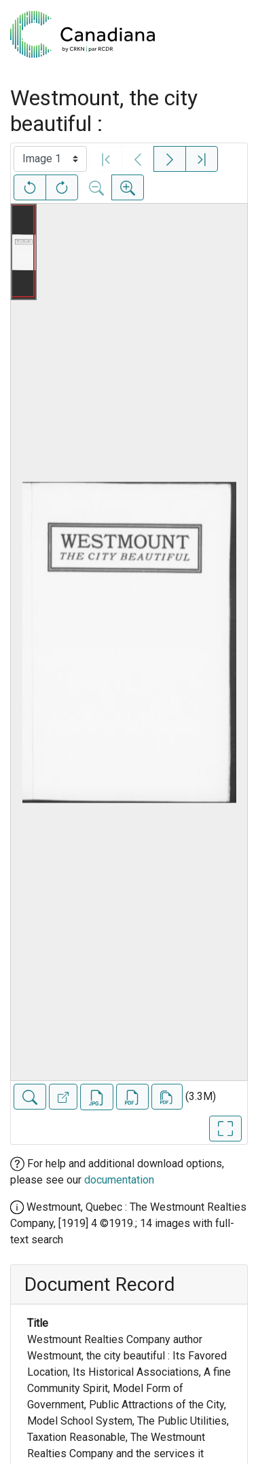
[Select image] (50, 159)
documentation (119, 1179)
